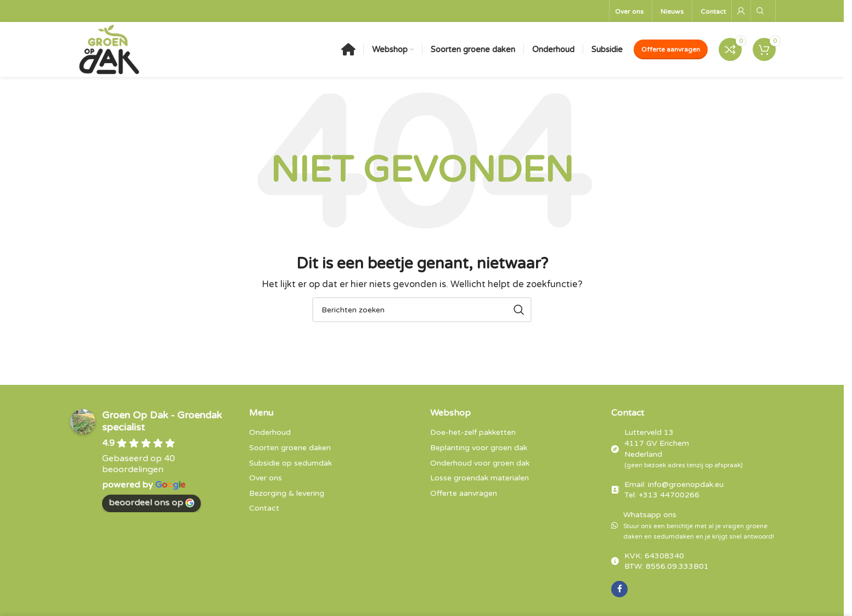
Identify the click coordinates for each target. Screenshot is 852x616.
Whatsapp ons (698, 525)
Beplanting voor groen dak (478, 447)
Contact (264, 508)
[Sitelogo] (109, 49)
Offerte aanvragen (670, 49)
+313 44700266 (669, 495)
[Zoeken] (760, 11)
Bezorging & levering (286, 493)
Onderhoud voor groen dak (479, 463)
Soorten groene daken (290, 447)
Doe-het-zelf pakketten (473, 432)
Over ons (265, 478)
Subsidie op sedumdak (290, 463)
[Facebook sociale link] (619, 589)
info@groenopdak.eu (686, 484)
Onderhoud (270, 432)
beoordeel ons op (151, 502)
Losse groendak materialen (479, 478)
